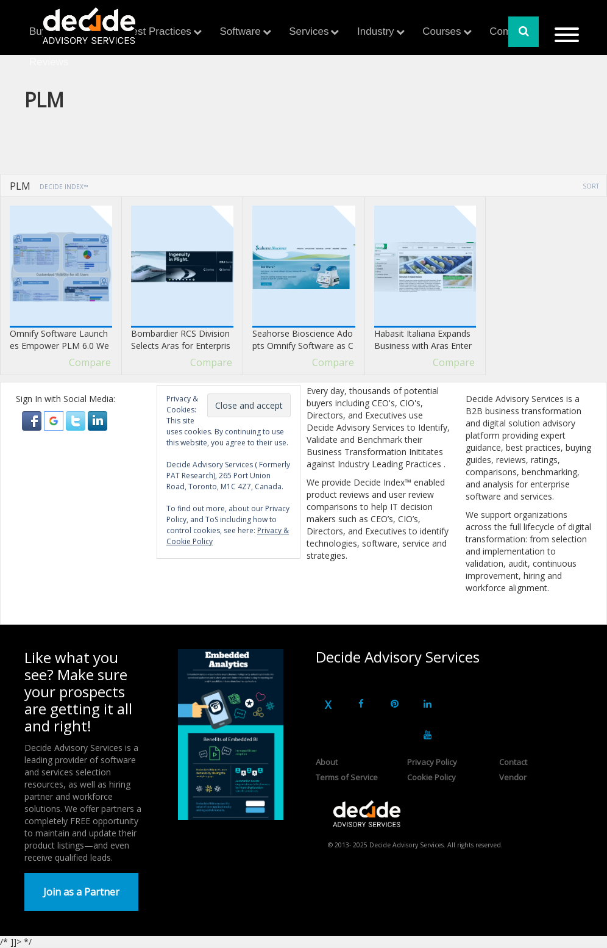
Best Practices (158, 31)
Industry (375, 31)
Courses (441, 31)
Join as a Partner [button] (81, 892)
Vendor (513, 777)
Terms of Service (347, 777)
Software (240, 31)
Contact (513, 761)
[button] (33, 420)
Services (308, 31)
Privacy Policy (432, 761)
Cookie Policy (431, 777)
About (327, 761)
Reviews (48, 62)
